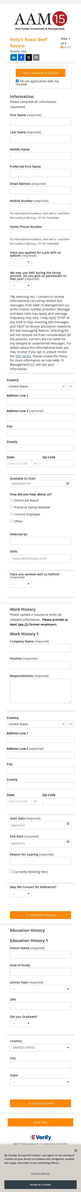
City (13, 1058)
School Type (26, 982)
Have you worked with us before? (34, 576)
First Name (25, 115)
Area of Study (20, 965)
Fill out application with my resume (37, 82)
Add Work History (40, 915)
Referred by (18, 534)
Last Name (25, 132)
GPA (13, 999)
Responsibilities (29, 675)
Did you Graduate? (23, 1016)
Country (16, 1041)
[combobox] (21, 262)
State (14, 1075)
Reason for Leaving (32, 854)
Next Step (40, 1122)
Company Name (29, 641)
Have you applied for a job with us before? (35, 254)
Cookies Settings (40, 1173)
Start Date (25, 818)
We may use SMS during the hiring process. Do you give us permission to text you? (38, 275)
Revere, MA (18, 51)
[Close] (76, 1150)
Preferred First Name (25, 166)
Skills (13, 551)
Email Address (28, 183)
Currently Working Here (30, 872)
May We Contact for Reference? (33, 887)
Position (24, 658)
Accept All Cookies (40, 1184)
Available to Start (23, 478)
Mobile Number (29, 200)
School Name (27, 948)
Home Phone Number (26, 226)
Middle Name (20, 149)
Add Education (40, 1103)
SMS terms (23, 356)
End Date (24, 836)
